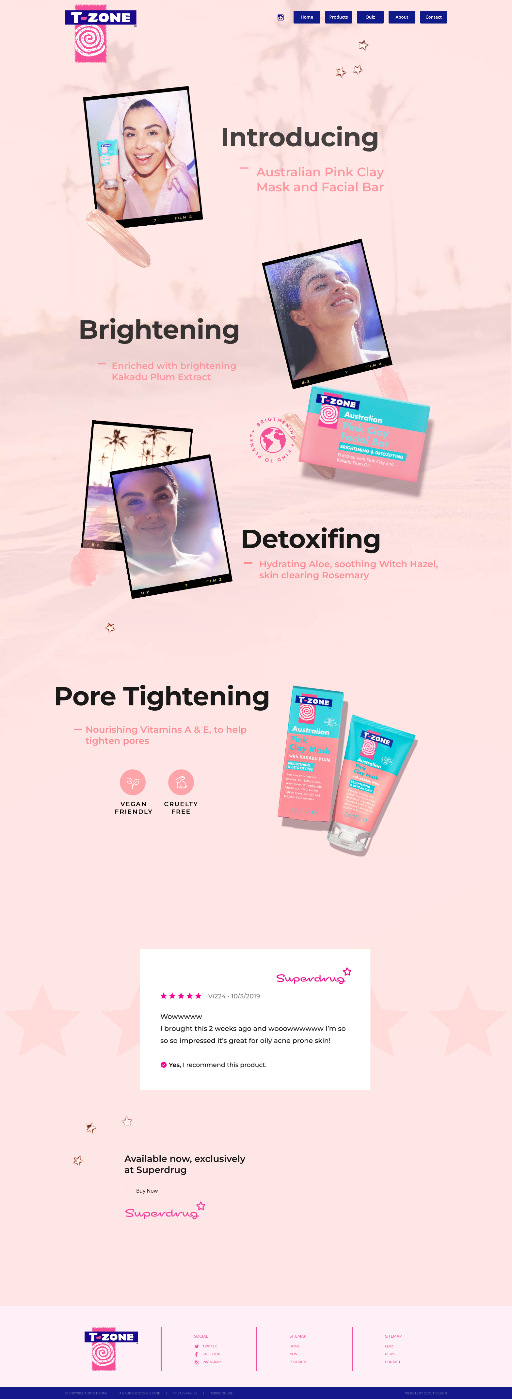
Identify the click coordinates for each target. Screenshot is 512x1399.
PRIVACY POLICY (185, 1393)
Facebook (211, 1354)
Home (307, 17)
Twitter (210, 1346)
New (293, 1354)
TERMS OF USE (221, 1393)
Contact (433, 17)
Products (338, 17)
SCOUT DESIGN (435, 1393)
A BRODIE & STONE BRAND (140, 1393)
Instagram (212, 1362)
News (390, 1354)
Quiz (370, 17)
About (402, 17)
